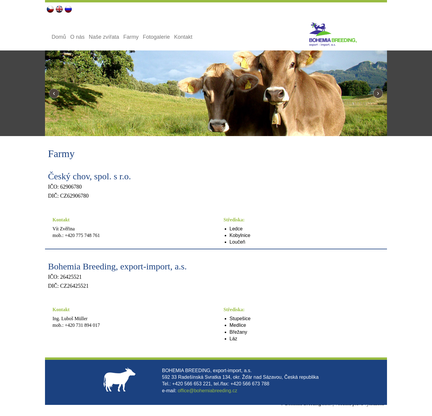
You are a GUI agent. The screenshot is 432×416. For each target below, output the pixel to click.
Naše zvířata (104, 37)
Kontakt (183, 37)
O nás (77, 37)
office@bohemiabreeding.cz (207, 390)
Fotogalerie (156, 37)
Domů (59, 37)
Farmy (131, 37)
